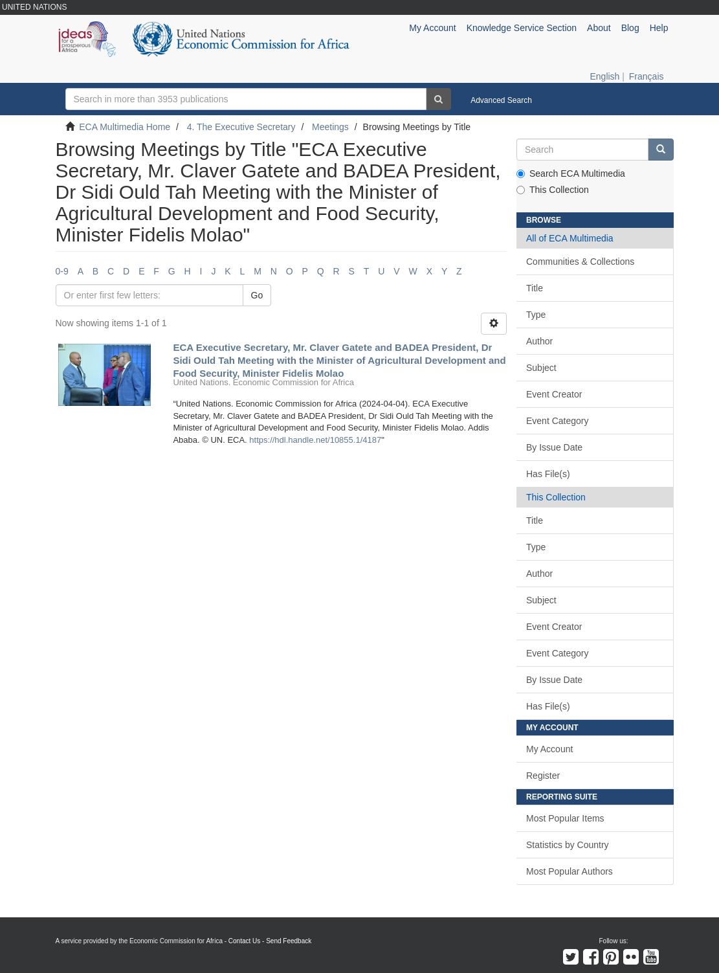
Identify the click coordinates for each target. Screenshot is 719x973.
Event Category (557, 421)
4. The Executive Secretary (241, 127)
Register (543, 775)
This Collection (552, 190)
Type (536, 314)
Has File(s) (548, 474)
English (604, 76)
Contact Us (244, 941)
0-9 (62, 271)
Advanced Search (501, 100)
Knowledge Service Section (522, 28)
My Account (549, 749)
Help (659, 28)
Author (539, 341)
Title (534, 288)
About (599, 28)
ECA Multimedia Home (124, 127)
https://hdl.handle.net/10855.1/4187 (315, 440)
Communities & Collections (580, 261)
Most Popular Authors (569, 871)
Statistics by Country (567, 845)
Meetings (330, 127)
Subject (541, 368)
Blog (630, 28)
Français (646, 76)
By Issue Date (554, 447)
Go (257, 295)
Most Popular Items (565, 818)
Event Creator (554, 394)
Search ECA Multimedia (570, 173)
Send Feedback (288, 941)
